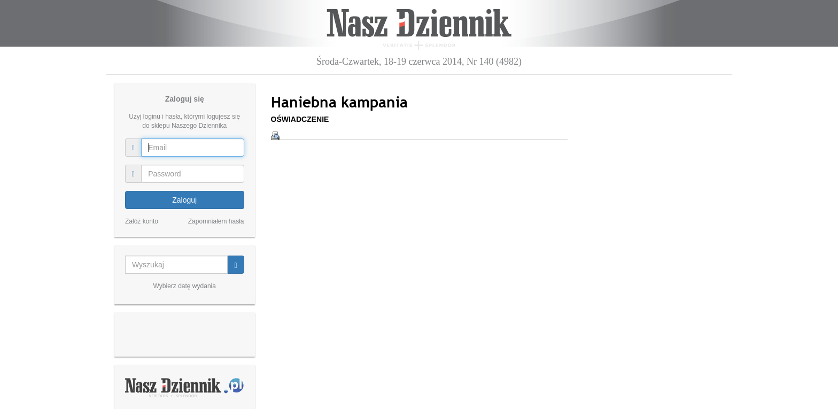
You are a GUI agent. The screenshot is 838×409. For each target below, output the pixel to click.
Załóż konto (141, 221)
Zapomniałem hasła (216, 221)
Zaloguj (184, 200)
